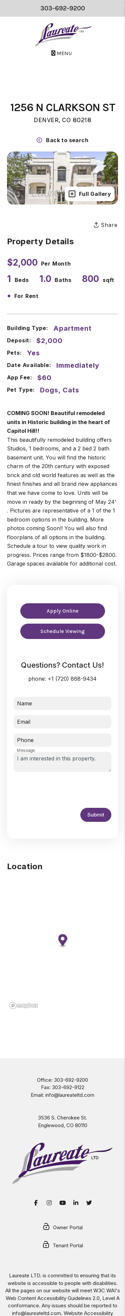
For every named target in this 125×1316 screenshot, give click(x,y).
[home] (63, 34)
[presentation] (64, 790)
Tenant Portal (62, 1246)
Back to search (62, 140)
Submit (95, 814)
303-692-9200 (62, 8)
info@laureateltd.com (69, 1095)
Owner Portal (62, 1228)
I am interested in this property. (63, 762)
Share (106, 225)
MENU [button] (61, 53)
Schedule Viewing (62, 631)
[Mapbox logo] (23, 1005)
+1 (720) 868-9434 (72, 678)
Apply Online (63, 611)
